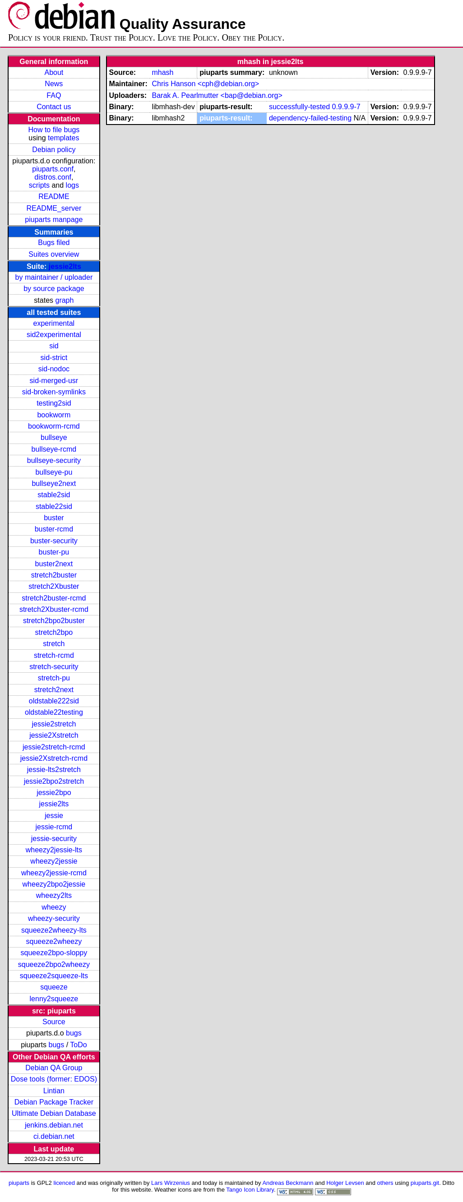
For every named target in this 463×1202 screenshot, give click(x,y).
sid (53, 346)
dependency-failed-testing (310, 118)
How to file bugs (53, 130)
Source (53, 1022)
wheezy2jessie (53, 861)
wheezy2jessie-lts (54, 850)
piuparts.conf (53, 169)
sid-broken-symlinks (54, 392)
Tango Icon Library (250, 1189)
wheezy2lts (54, 895)
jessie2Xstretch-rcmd (54, 758)
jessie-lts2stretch (54, 769)
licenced (64, 1182)
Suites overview (53, 254)
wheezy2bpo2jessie (54, 884)
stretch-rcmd (54, 655)
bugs (74, 1033)
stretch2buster (54, 575)
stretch (54, 643)
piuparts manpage (54, 219)
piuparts (19, 1182)
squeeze (54, 987)
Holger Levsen (345, 1182)
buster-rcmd (54, 529)
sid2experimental (54, 334)
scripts (39, 185)
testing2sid (54, 403)
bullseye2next (54, 483)
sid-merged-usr (54, 380)
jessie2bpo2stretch (54, 781)
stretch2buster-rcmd (54, 598)
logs (72, 185)
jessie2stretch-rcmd (54, 747)
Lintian (54, 1091)
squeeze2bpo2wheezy (54, 964)
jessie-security (54, 838)
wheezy (54, 907)
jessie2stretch (54, 724)
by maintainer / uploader (54, 277)
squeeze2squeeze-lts (54, 976)
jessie (54, 815)
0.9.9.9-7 (346, 107)
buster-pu (54, 552)
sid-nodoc (53, 369)
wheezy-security (54, 918)
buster (54, 518)
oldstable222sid (54, 701)
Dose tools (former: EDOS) (54, 1079)
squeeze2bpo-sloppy (54, 953)
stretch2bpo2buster (54, 620)
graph (64, 300)
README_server (53, 208)
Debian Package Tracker (53, 1102)
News (54, 84)
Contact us (54, 107)
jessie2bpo (54, 792)
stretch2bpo (54, 632)
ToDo (78, 1045)
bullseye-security (54, 460)
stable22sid (54, 506)
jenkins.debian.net (54, 1125)
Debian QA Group (53, 1068)
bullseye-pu (53, 472)
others (385, 1182)
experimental (54, 323)
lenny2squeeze (54, 999)
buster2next (54, 564)
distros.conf (52, 177)
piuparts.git (425, 1182)
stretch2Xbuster (53, 586)
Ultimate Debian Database (54, 1113)
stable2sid (53, 495)
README (53, 196)
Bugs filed (53, 242)
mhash (162, 72)
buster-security (54, 541)
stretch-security (53, 666)
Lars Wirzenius (170, 1182)
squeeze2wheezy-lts (54, 930)
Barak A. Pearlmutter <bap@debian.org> (217, 95)
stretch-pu (54, 678)
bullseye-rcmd (54, 449)
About (53, 72)
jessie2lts (65, 266)
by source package (53, 288)
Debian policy (53, 149)
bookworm (53, 415)
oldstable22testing (54, 712)
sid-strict (54, 357)
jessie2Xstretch (54, 735)
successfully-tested (299, 107)
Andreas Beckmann (287, 1182)
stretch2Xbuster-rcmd (53, 609)
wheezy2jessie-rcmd (54, 873)
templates (63, 138)
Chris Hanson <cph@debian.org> (205, 84)
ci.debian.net (53, 1136)
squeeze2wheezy (54, 941)
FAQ (53, 95)
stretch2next (54, 689)
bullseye (54, 437)
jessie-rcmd (53, 827)
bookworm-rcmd (54, 426)
